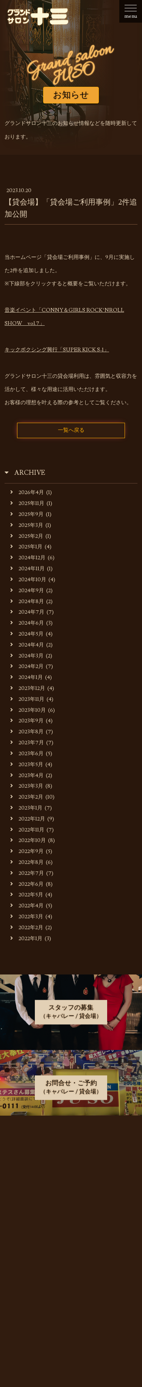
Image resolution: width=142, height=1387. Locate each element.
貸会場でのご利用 (71, 1201)
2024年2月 (27, 666)
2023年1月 (26, 807)
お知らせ (71, 1145)
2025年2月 (26, 536)
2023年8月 (27, 731)
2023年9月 (27, 720)
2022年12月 (27, 818)
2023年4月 (27, 775)
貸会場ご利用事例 (71, 1220)
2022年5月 (26, 894)
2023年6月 (27, 753)
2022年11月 (27, 829)
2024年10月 (28, 579)
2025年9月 (27, 514)
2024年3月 (27, 655)
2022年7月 (27, 873)
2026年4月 (27, 492)
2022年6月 (27, 884)
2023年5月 (26, 764)
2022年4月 (27, 905)
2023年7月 (27, 742)
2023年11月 (27, 699)
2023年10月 (28, 710)
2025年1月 (26, 546)
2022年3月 (26, 916)
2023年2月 (26, 796)
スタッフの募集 (71, 1239)
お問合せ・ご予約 (71, 1257)
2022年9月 (27, 851)
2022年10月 (28, 840)
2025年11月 (27, 503)
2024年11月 (27, 568)
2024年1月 (26, 677)
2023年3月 (26, 786)
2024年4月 (27, 644)
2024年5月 (27, 633)
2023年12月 (27, 688)
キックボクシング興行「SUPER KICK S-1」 (57, 349)
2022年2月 (26, 927)
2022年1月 (26, 938)
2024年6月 (27, 623)
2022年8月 (27, 862)
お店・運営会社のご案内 (71, 1163)
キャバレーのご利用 (71, 1182)
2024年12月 (27, 557)
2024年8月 (27, 601)
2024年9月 (27, 590)
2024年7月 (27, 612)
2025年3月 (26, 525)
